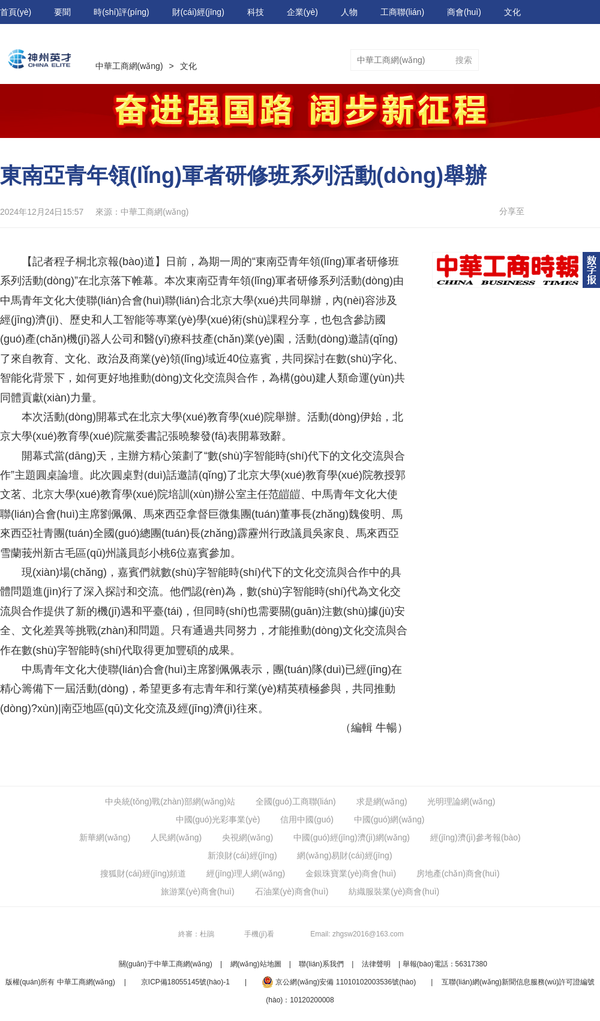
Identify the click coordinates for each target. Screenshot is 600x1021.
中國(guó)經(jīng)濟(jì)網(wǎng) (351, 837)
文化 (512, 12)
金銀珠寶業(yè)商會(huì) (350, 873)
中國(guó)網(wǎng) (389, 819)
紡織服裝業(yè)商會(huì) (394, 891)
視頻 (552, 60)
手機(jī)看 (259, 934)
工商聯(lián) (402, 12)
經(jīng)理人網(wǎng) (245, 873)
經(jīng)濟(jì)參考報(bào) (475, 837)
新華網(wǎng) (104, 837)
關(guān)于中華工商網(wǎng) (165, 964)
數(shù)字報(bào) (32, 36)
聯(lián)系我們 (321, 964)
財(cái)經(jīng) (198, 12)
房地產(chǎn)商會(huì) (458, 873)
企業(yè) (302, 12)
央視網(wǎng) (247, 837)
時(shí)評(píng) (121, 12)
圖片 (591, 60)
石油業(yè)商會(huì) (292, 891)
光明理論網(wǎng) (461, 801)
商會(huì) (464, 12)
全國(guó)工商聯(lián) (296, 801)
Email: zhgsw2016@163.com (357, 934)
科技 (255, 12)
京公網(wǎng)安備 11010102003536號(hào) (339, 982)
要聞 (62, 12)
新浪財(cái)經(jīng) (242, 855)
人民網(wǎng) (176, 837)
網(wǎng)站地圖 (255, 964)
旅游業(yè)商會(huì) (198, 891)
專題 (512, 60)
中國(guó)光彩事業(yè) (218, 819)
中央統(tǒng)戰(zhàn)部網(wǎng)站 (170, 801)
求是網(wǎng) (381, 801)
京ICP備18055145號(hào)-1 (185, 982)
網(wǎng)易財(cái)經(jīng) (344, 855)
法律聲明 (376, 964)
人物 (349, 12)
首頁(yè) (15, 12)
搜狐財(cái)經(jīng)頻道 (143, 873)
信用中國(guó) (307, 819)
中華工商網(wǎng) (129, 66)
